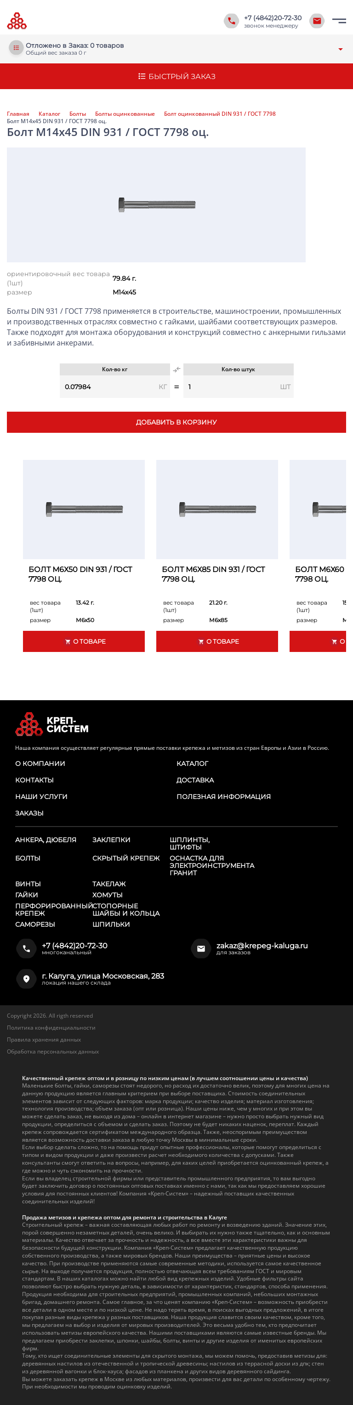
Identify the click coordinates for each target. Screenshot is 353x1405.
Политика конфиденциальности (51, 1027)
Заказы (29, 813)
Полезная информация (223, 797)
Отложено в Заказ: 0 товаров (75, 45)
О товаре (84, 641)
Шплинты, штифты (190, 843)
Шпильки (111, 924)
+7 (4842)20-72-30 (273, 18)
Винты (28, 884)
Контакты (34, 780)
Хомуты (107, 895)
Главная (18, 114)
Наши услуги (41, 797)
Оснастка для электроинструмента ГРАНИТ (212, 865)
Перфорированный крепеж (54, 910)
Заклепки (111, 840)
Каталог (49, 114)
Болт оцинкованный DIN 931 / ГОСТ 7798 (220, 114)
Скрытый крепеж (125, 858)
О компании (40, 763)
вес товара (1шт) (45, 606)
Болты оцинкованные (125, 114)
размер (19, 292)
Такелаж (108, 884)
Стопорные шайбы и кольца (125, 910)
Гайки (26, 895)
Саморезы (35, 924)
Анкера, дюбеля (45, 840)
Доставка (195, 780)
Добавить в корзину (176, 422)
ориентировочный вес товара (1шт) (58, 278)
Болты (77, 114)
